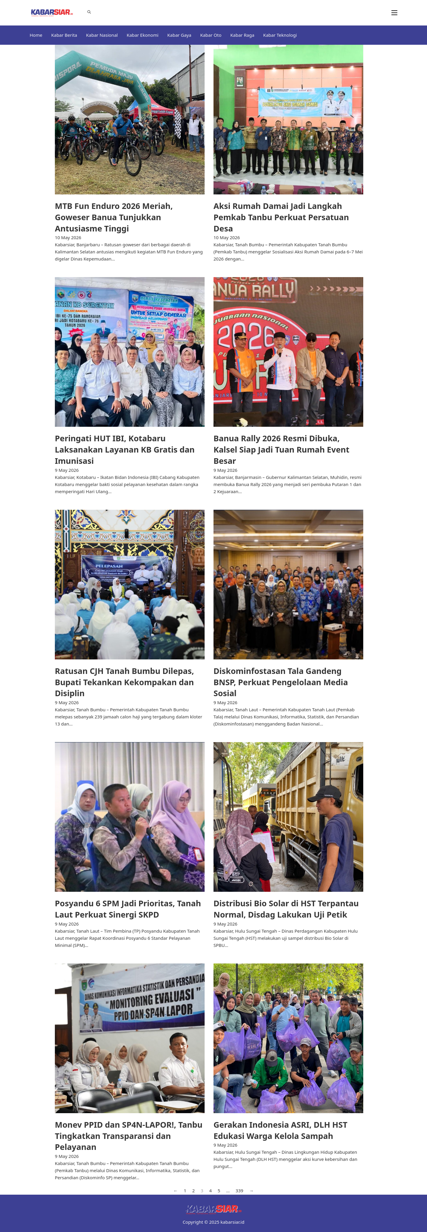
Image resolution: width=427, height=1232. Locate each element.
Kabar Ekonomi (142, 35)
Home (36, 35)
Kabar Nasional (102, 35)
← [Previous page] (175, 1190)
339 (239, 1190)
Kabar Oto (211, 35)
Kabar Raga (242, 35)
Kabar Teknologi (280, 35)
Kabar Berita (64, 35)
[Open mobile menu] (394, 12)
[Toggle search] (89, 12)
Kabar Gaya (179, 35)
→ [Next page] (251, 1190)
